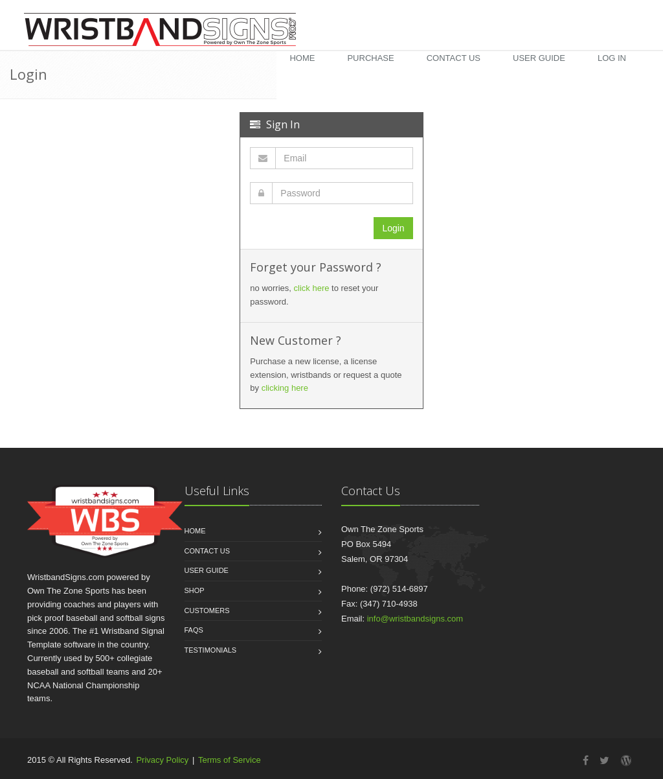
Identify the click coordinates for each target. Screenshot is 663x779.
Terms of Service (229, 760)
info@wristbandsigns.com (415, 618)
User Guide (539, 58)
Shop (195, 590)
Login (393, 228)
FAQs (194, 630)
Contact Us (453, 58)
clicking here (285, 388)
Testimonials (211, 650)
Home (302, 58)
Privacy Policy (162, 760)
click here (312, 288)
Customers (207, 610)
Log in (612, 58)
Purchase (370, 58)
